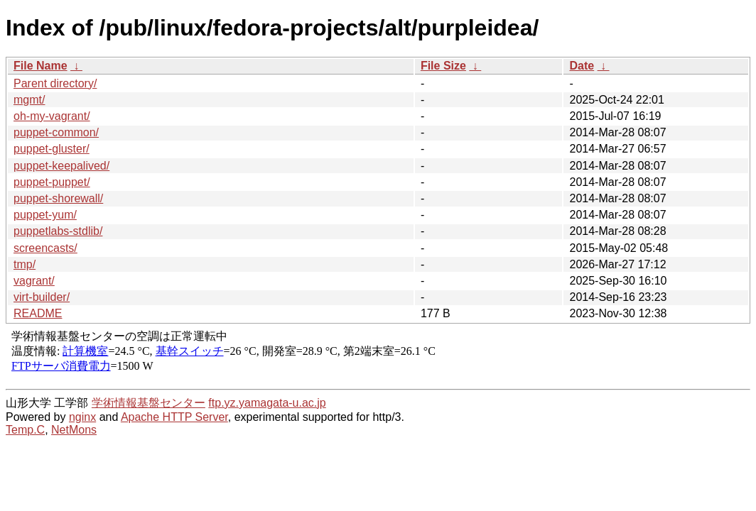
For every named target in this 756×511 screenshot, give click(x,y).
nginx (82, 417)
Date (581, 66)
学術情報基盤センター (148, 403)
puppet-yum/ (45, 215)
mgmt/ (29, 100)
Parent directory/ (55, 83)
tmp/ (25, 264)
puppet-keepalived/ (61, 166)
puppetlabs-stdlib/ (58, 231)
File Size (443, 66)
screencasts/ (45, 248)
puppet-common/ (56, 132)
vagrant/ (34, 281)
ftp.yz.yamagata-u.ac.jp (266, 403)
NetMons (74, 430)
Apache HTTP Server (174, 417)
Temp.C (25, 430)
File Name (41, 66)
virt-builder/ (42, 297)
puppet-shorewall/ (58, 198)
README (38, 313)
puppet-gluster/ (52, 149)
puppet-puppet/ (52, 182)
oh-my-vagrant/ (52, 116)
